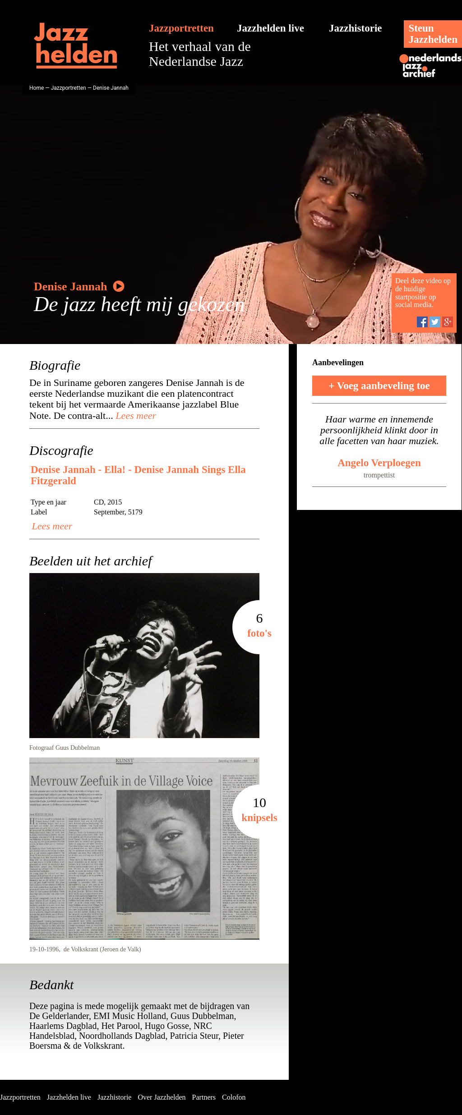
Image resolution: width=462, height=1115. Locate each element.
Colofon (233, 1097)
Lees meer (134, 415)
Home (36, 88)
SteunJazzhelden (432, 34)
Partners (204, 1097)
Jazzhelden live (270, 28)
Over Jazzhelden (161, 1097)
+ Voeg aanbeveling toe (379, 385)
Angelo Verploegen (379, 462)
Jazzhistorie (355, 28)
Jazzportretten (181, 28)
